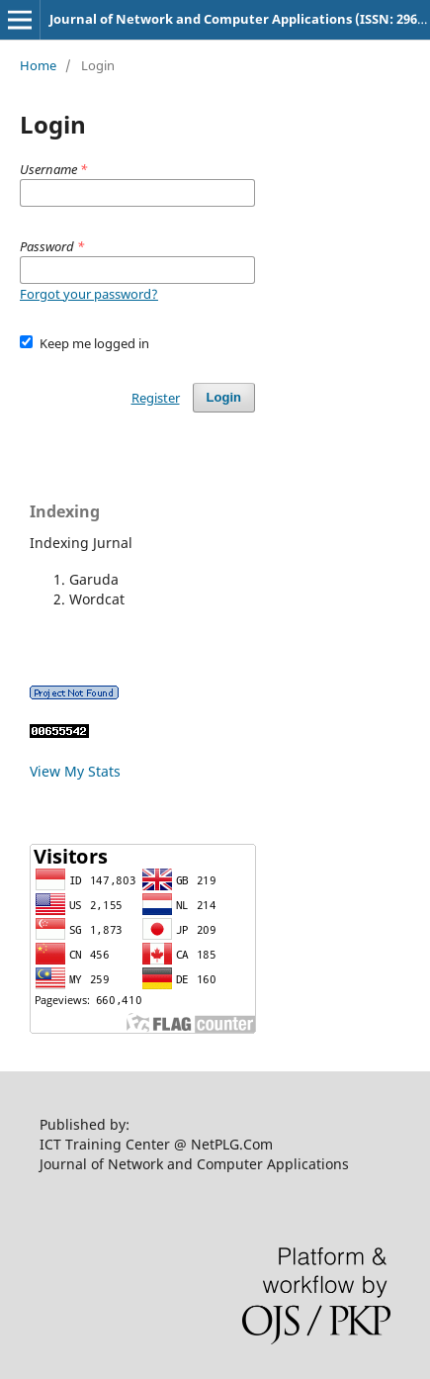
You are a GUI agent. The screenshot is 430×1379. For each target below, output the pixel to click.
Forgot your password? (89, 294)
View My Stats (75, 771)
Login (224, 397)
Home (38, 65)
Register (155, 398)
